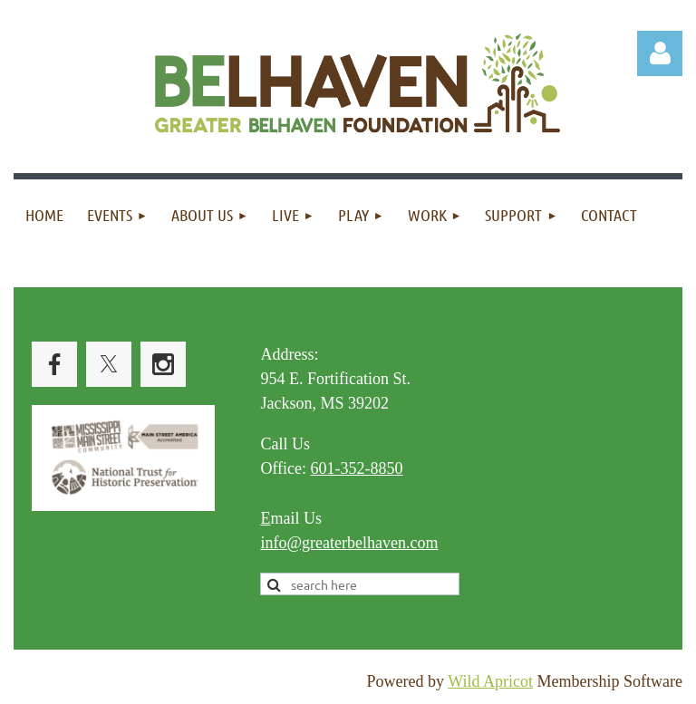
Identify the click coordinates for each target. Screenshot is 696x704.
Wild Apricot (490, 681)
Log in (659, 53)
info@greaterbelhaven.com (349, 543)
